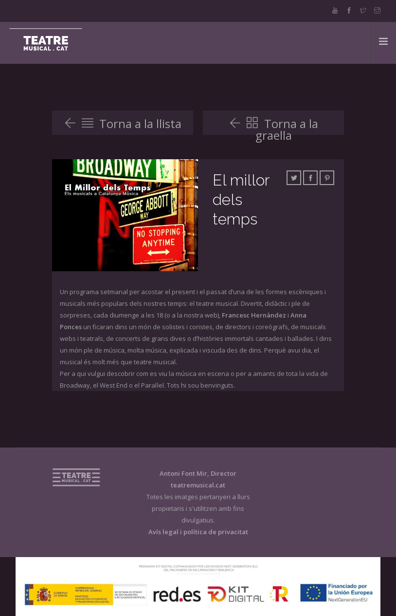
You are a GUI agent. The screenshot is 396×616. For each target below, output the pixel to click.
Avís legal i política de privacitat (198, 531)
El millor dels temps (241, 199)
